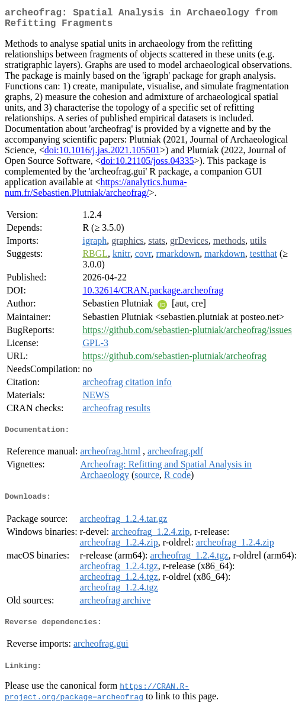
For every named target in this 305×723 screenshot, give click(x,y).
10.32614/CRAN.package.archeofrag (152, 295)
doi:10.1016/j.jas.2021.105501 (102, 155)
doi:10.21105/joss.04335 (147, 165)
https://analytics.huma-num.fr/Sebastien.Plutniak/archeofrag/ (96, 192)
